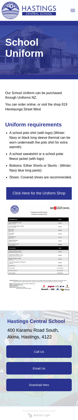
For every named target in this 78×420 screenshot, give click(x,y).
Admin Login (39, 415)
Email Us (39, 368)
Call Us (39, 351)
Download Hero (39, 385)
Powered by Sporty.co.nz (39, 410)
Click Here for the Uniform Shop (38, 193)
